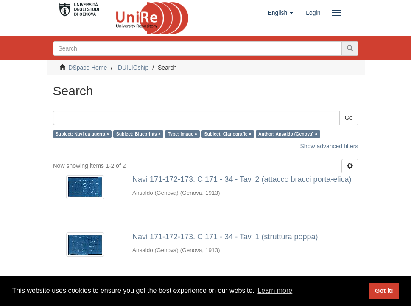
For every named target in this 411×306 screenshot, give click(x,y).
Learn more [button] (274, 290)
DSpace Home (87, 67)
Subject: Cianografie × (227, 133)
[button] (280, 12)
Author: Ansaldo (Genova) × (287, 133)
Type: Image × (182, 133)
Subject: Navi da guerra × (82, 133)
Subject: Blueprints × (138, 133)
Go (349, 117)
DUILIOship (133, 67)
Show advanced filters (329, 146)
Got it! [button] (384, 290)
